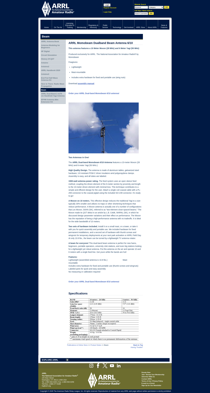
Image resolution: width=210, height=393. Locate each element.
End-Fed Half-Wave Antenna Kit (49, 79)
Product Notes (96, 345)
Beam (43, 90)
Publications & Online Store (77, 345)
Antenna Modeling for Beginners (50, 46)
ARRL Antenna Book (50, 41)
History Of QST (47, 59)
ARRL (68, 8)
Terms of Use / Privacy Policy (152, 381)
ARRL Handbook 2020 (50, 70)
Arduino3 (45, 74)
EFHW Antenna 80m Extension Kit (49, 101)
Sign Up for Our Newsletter (151, 385)
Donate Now (145, 372)
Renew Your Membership (155, 374)
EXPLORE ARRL (50, 360)
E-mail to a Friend (147, 383)
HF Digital (45, 51)
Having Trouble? (137, 347)
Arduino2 (45, 66)
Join (143, 374)
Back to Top (138, 345)
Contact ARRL (146, 379)
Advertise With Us (148, 377)
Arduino (44, 63)
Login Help (108, 12)
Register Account (110, 8)
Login (107, 5)
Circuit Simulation (49, 55)
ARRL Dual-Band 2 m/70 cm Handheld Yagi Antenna (53, 95)
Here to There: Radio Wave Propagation (52, 85)
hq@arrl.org (46, 386)
